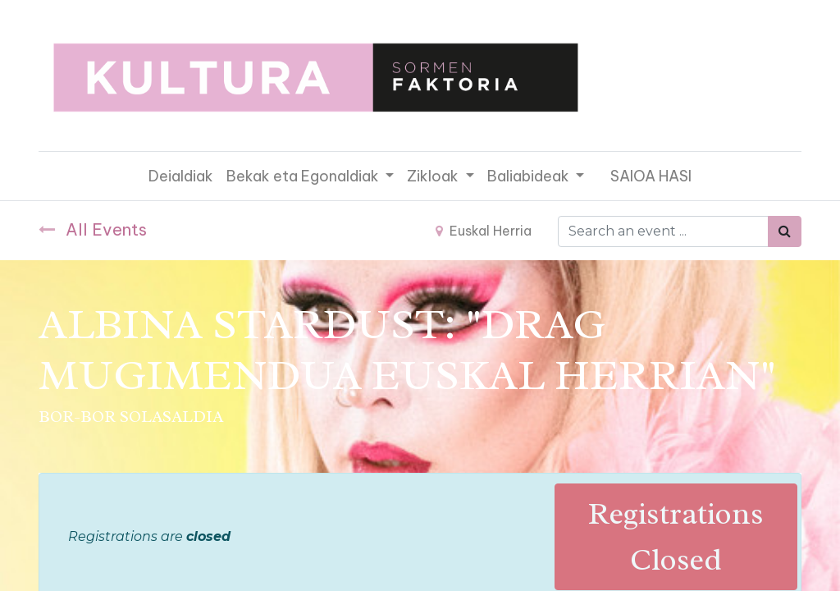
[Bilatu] (784, 231)
